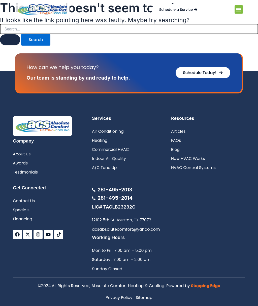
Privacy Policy (119, 297)
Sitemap (144, 297)
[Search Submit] (10, 39)
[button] (239, 9)
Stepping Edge (205, 286)
